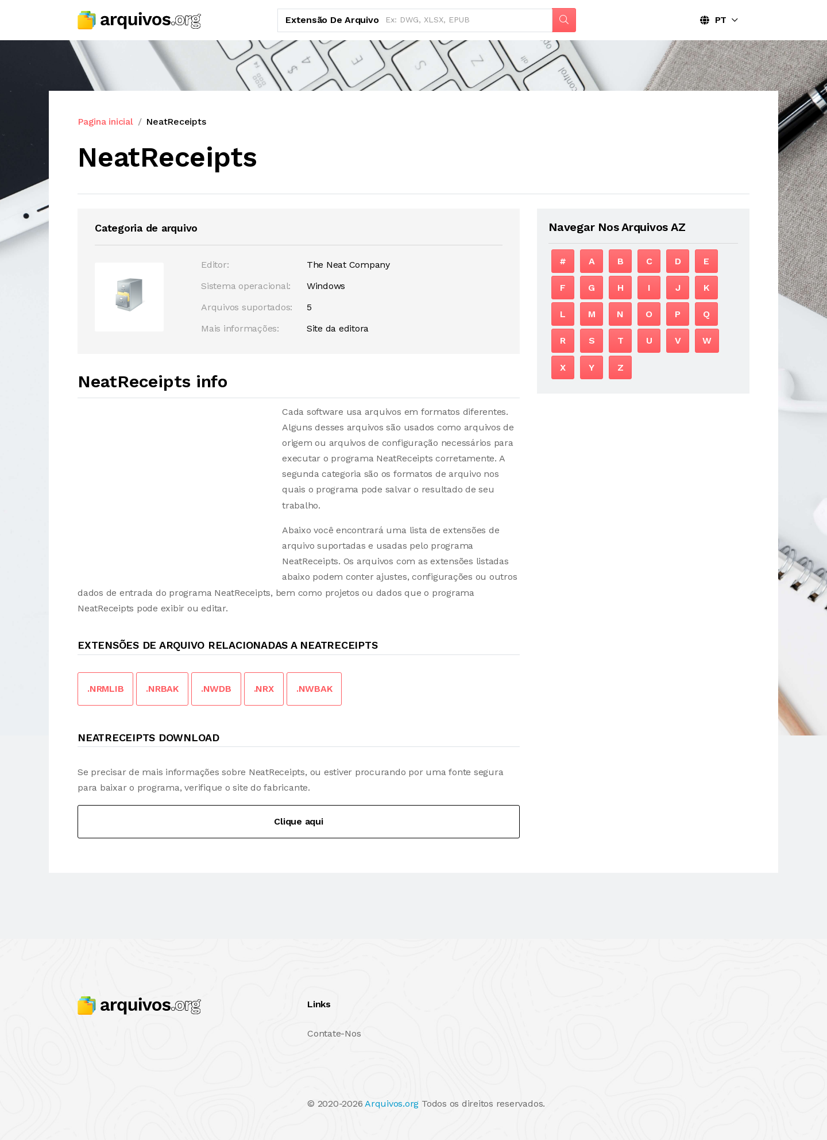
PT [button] (713, 19)
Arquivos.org (392, 1103)
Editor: (215, 264)
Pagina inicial (105, 121)
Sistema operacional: (246, 285)
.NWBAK (314, 688)
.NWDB (216, 688)
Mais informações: (240, 328)
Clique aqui (298, 821)
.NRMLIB (105, 688)
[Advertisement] (174, 484)
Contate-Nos (334, 1033)
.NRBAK (162, 688)
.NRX (264, 688)
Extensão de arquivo (331, 19)
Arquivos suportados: (246, 307)
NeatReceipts (176, 121)
